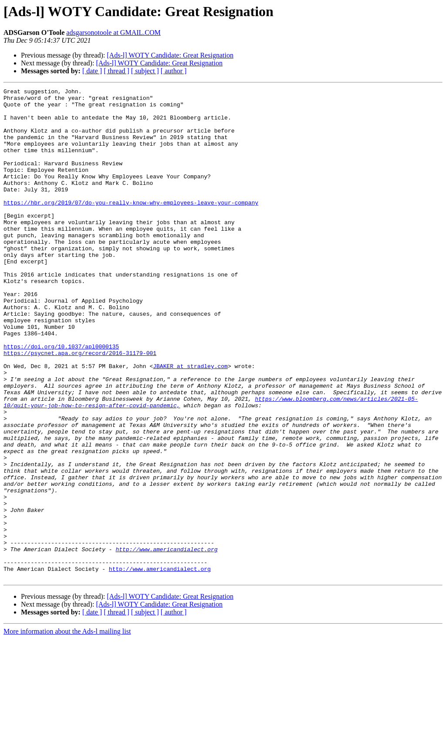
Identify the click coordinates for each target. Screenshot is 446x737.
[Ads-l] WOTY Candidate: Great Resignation (170, 55)
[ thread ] (116, 71)
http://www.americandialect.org (166, 642)
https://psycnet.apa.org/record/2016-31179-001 (79, 406)
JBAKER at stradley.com (190, 422)
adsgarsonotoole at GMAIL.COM (113, 32)
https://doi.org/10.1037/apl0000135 (61, 399)
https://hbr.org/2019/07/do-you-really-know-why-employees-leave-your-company (130, 226)
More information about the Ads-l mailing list (67, 729)
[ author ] (174, 71)
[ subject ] (145, 71)
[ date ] (92, 71)
